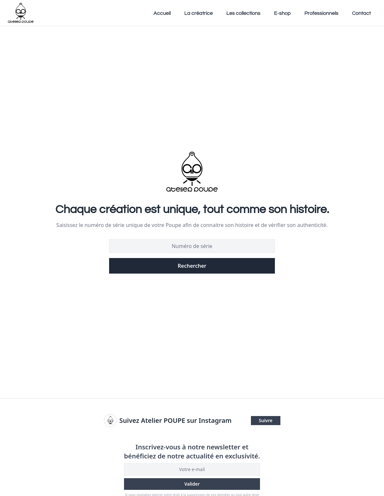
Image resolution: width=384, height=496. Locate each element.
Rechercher (192, 265)
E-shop (282, 13)
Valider (192, 484)
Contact (361, 13)
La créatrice (198, 13)
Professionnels (321, 13)
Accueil (162, 13)
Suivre (265, 420)
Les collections (243, 13)
